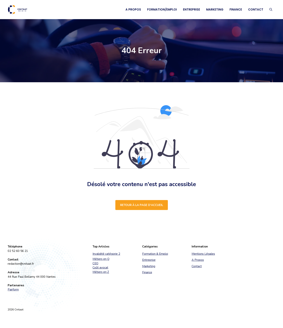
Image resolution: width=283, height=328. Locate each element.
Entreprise (191, 9)
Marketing (214, 9)
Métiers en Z (101, 272)
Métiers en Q (101, 259)
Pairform (13, 289)
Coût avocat (100, 267)
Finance (236, 9)
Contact (255, 9)
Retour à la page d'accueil (141, 205)
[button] (270, 9)
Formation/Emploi (162, 9)
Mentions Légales (203, 254)
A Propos (133, 9)
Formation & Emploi (155, 254)
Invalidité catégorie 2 (106, 254)
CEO (95, 263)
